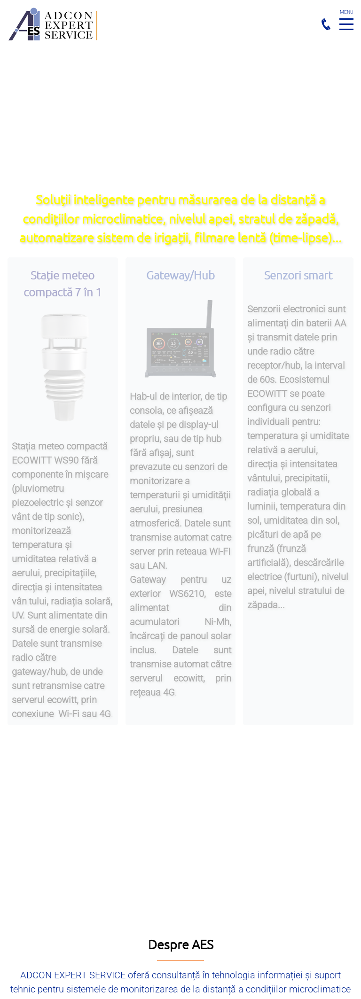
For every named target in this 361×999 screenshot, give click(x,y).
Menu (346, 19)
